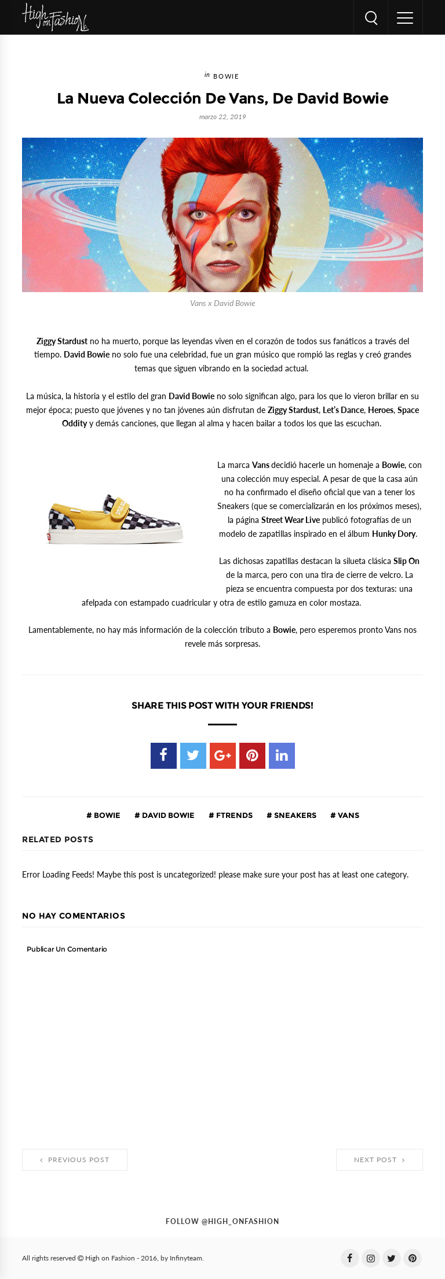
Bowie (226, 76)
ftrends (233, 815)
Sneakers (294, 815)
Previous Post (75, 1159)
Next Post (379, 1159)
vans (347, 815)
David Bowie (167, 815)
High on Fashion (110, 1258)
